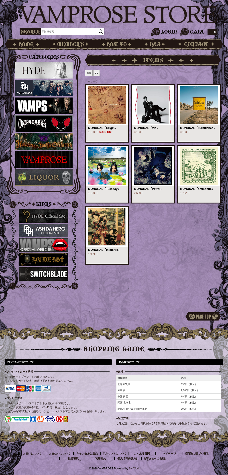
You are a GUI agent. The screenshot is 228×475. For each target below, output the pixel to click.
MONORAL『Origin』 (102, 128)
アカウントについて (114, 453)
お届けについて (32, 453)
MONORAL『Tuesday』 (104, 189)
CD (96, 73)
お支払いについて (59, 453)
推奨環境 (73, 458)
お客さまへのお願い (155, 458)
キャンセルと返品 (87, 453)
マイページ (169, 453)
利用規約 (100, 458)
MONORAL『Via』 (146, 128)
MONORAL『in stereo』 (104, 249)
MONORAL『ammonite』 (197, 189)
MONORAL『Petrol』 (148, 189)
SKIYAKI (134, 468)
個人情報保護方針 (128, 458)
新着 (89, 73)
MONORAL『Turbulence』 (198, 128)
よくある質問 (142, 453)
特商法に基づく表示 (197, 453)
